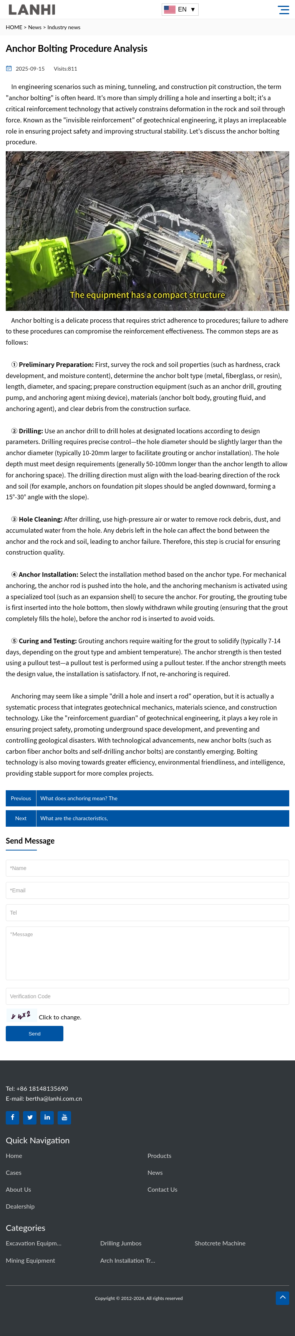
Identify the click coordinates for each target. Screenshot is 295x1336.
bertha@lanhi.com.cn (54, 1098)
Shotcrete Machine (220, 1243)
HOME (14, 27)
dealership (20, 1206)
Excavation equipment (34, 1243)
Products (159, 1155)
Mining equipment (30, 1260)
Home (14, 1155)
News (34, 27)
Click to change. (60, 1017)
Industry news (63, 27)
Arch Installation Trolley (129, 1260)
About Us (18, 1189)
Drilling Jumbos (121, 1243)
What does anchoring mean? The (79, 798)
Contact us (162, 1189)
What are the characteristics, (74, 818)
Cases (14, 1172)
